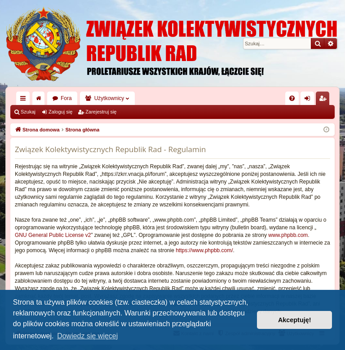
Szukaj (28, 111)
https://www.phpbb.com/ (204, 250)
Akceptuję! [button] (294, 320)
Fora (66, 98)
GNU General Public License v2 (53, 235)
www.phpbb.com (288, 235)
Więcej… (25, 100)
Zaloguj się (60, 111)
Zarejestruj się (100, 111)
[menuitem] (292, 98)
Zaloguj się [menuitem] (309, 100)
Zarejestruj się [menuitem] (324, 100)
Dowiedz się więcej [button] (87, 336)
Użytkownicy (109, 98)
